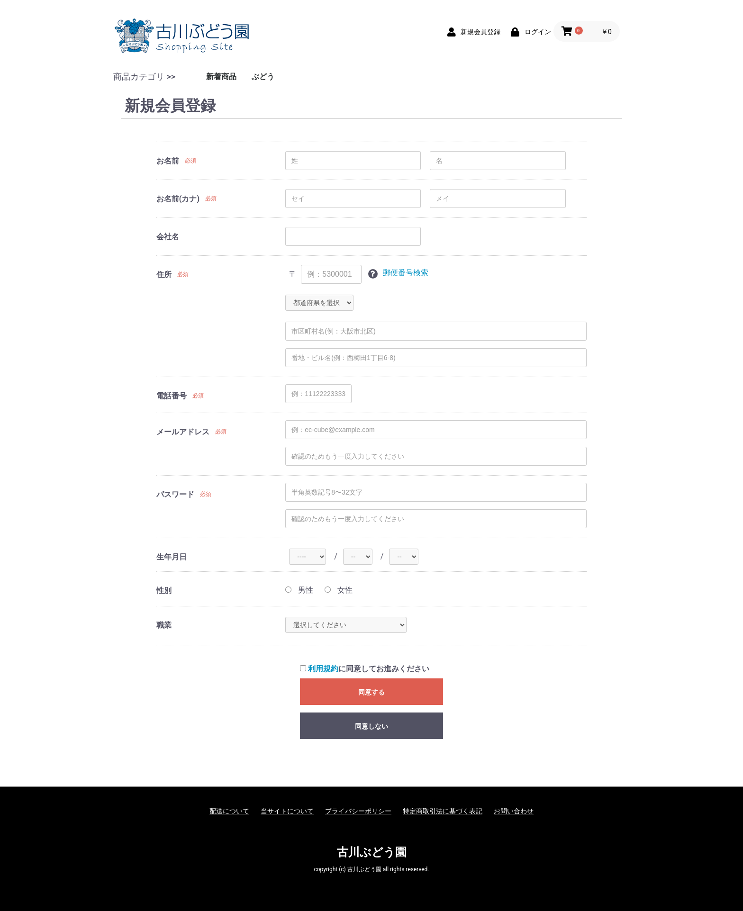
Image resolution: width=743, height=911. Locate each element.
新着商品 (221, 76)
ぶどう (263, 76)
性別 (164, 590)
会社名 (167, 236)
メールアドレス (182, 431)
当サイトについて (287, 811)
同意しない (371, 726)
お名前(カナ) (177, 198)
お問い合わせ (514, 811)
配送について (229, 811)
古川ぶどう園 (372, 852)
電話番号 (171, 395)
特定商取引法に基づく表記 (442, 811)
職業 (164, 625)
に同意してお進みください (364, 668)
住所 (164, 274)
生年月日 (171, 556)
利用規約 (323, 668)
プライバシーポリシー (358, 811)
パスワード (175, 494)
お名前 (167, 160)
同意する (371, 692)
